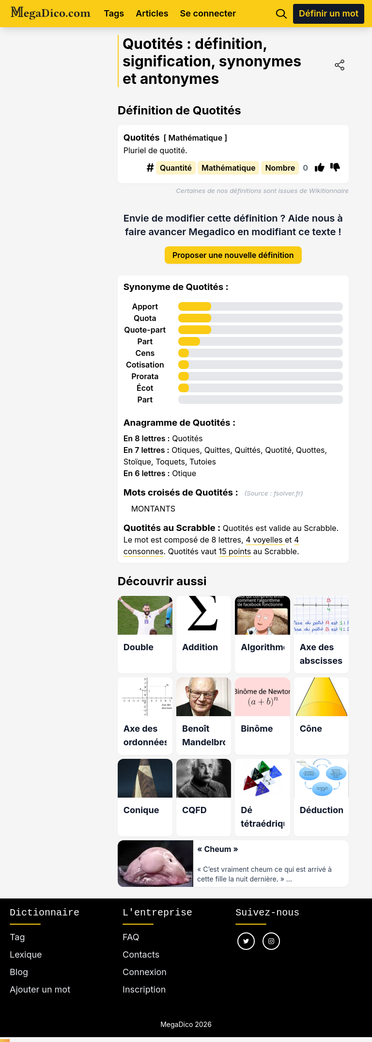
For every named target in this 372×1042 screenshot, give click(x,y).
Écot (145, 380)
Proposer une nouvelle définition (233, 248)
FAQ (131, 926)
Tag (17, 926)
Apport (145, 299)
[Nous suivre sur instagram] (271, 930)
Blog (19, 961)
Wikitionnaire (329, 190)
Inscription (144, 979)
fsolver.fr (287, 486)
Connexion (145, 961)
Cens (145, 346)
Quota (145, 311)
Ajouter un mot (40, 979)
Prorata (144, 369)
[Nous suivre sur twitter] (246, 930)
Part (145, 334)
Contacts (141, 944)
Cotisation (145, 357)
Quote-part (145, 322)
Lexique (26, 944)
